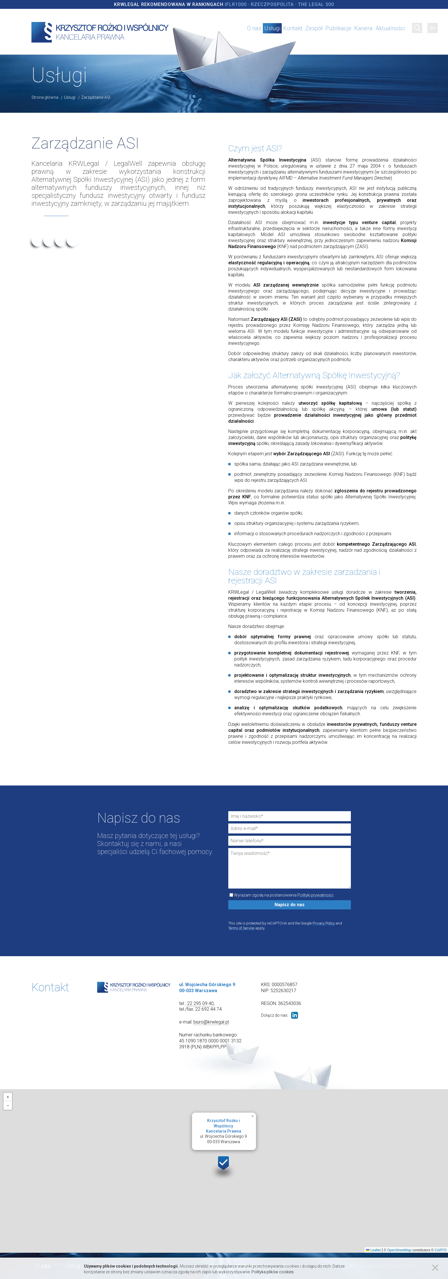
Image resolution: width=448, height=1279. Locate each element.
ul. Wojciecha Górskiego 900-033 (223, 1131)
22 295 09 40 (200, 1003)
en (432, 28)
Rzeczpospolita (272, 4)
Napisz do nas (290, 904)
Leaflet (373, 1250)
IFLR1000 (236, 4)
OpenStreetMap (399, 1250)
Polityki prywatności (315, 895)
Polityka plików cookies (272, 1272)
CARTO (441, 1250)
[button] (224, 1166)
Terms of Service (241, 928)
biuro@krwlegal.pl (211, 1022)
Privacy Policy (324, 923)
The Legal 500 (316, 4)
